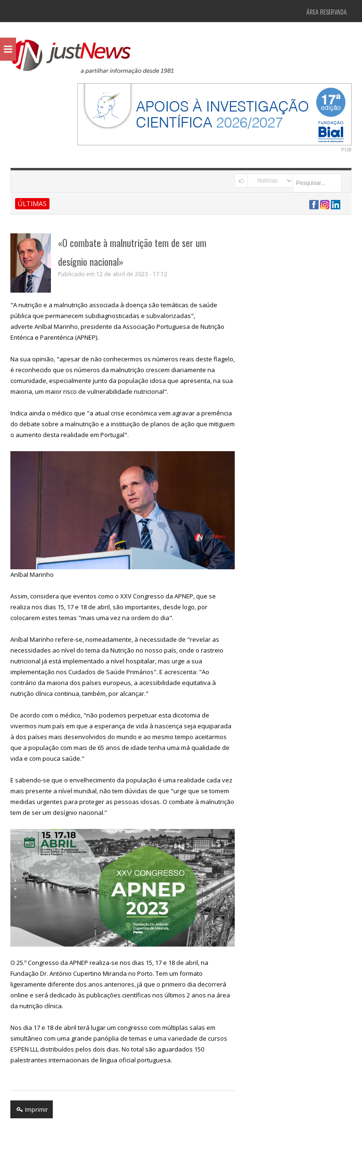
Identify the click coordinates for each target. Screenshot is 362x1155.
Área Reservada (326, 11)
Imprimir (31, 1109)
